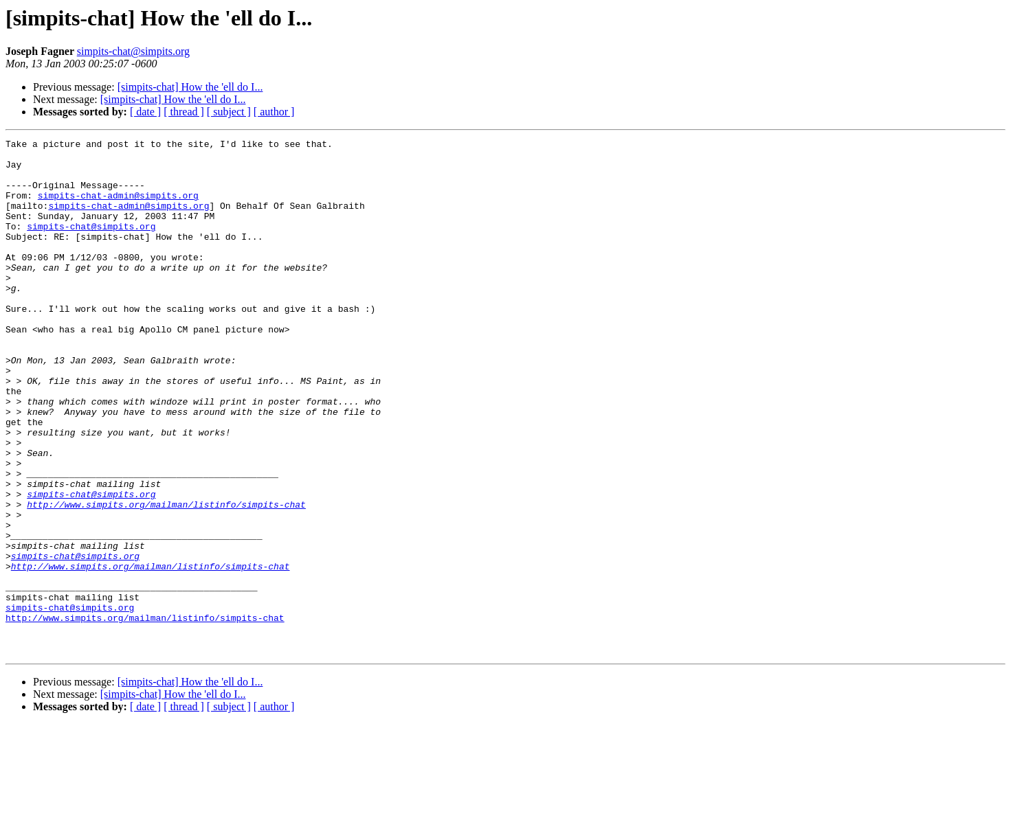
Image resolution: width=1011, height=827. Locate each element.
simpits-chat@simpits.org (133, 51)
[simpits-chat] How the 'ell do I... (190, 87)
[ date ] (145, 111)
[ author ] (274, 111)
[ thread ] (184, 111)
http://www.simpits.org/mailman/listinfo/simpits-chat (166, 578)
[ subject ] (229, 111)
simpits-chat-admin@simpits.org (118, 207)
